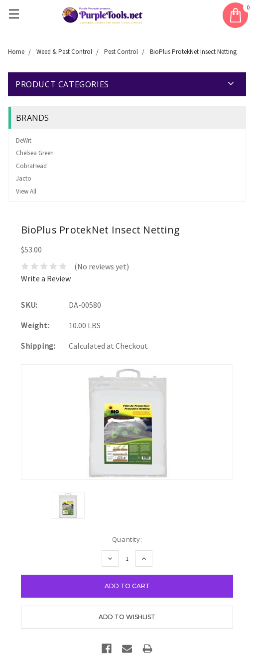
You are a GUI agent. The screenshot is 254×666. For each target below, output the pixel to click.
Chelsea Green (35, 153)
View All (26, 191)
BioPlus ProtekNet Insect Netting (193, 51)
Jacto (23, 178)
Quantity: (127, 539)
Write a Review (46, 278)
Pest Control (121, 51)
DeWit (23, 140)
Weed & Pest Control (64, 51)
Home (16, 51)
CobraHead (31, 166)
